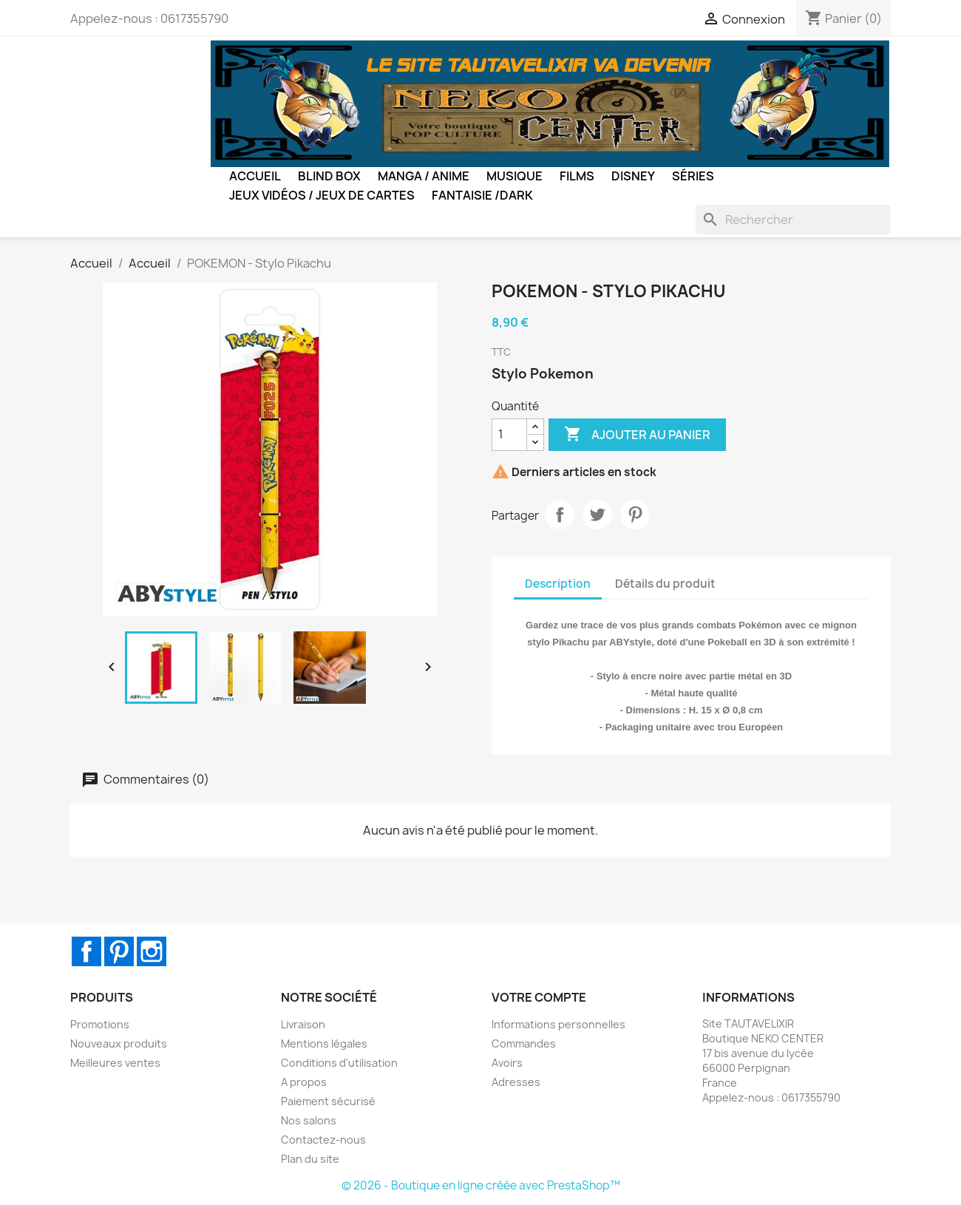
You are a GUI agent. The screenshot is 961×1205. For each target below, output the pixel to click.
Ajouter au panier (637, 434)
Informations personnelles (558, 1024)
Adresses (516, 1082)
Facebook (86, 951)
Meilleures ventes (115, 1063)
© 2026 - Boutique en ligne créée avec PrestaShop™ (481, 1185)
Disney (633, 176)
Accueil (255, 176)
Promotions (99, 1024)
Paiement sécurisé (328, 1101)
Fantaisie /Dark (482, 195)
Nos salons (308, 1120)
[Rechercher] (793, 219)
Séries (693, 176)
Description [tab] (558, 583)
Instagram (151, 951)
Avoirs (507, 1063)
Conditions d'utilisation (339, 1063)
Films (577, 176)
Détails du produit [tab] (665, 583)
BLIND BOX (329, 176)
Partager (559, 514)
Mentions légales (324, 1043)
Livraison (303, 1024)
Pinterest (635, 514)
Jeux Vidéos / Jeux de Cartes (322, 195)
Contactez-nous (323, 1140)
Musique (514, 176)
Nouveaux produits (118, 1043)
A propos (304, 1082)
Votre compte (539, 997)
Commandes (524, 1043)
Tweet (597, 514)
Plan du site (310, 1159)
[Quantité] (509, 434)
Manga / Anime (423, 176)
